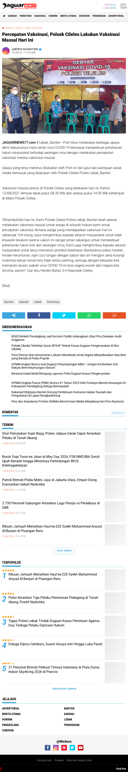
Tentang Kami (44, 760)
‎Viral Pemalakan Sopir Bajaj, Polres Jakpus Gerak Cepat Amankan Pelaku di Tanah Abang (51, 435)
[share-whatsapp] (89, 315)
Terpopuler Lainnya (64, 688)
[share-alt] (13, 315)
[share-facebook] (38, 315)
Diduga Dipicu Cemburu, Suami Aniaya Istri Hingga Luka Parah (55, 644)
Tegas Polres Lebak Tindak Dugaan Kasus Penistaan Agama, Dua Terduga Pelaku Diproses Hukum (54, 623)
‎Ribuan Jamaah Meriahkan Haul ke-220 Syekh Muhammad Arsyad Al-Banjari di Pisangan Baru (52, 528)
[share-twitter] (64, 315)
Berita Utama (68, 16)
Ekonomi (84, 16)
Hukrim (53, 16)
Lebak (38, 302)
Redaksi (59, 760)
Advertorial (116, 16)
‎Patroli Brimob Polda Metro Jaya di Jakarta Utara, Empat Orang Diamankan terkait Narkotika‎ (49, 482)
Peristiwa (26, 16)
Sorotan (8, 730)
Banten (9, 302)
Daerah (12, 16)
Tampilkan (117, 413)
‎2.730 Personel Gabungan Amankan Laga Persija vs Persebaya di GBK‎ (51, 505)
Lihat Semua (64, 550)
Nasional (40, 16)
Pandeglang (10, 725)
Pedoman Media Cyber (79, 760)
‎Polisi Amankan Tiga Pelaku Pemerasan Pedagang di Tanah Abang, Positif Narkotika (53, 600)
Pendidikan (99, 16)
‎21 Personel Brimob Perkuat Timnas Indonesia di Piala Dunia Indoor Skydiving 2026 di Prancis (53, 669)
